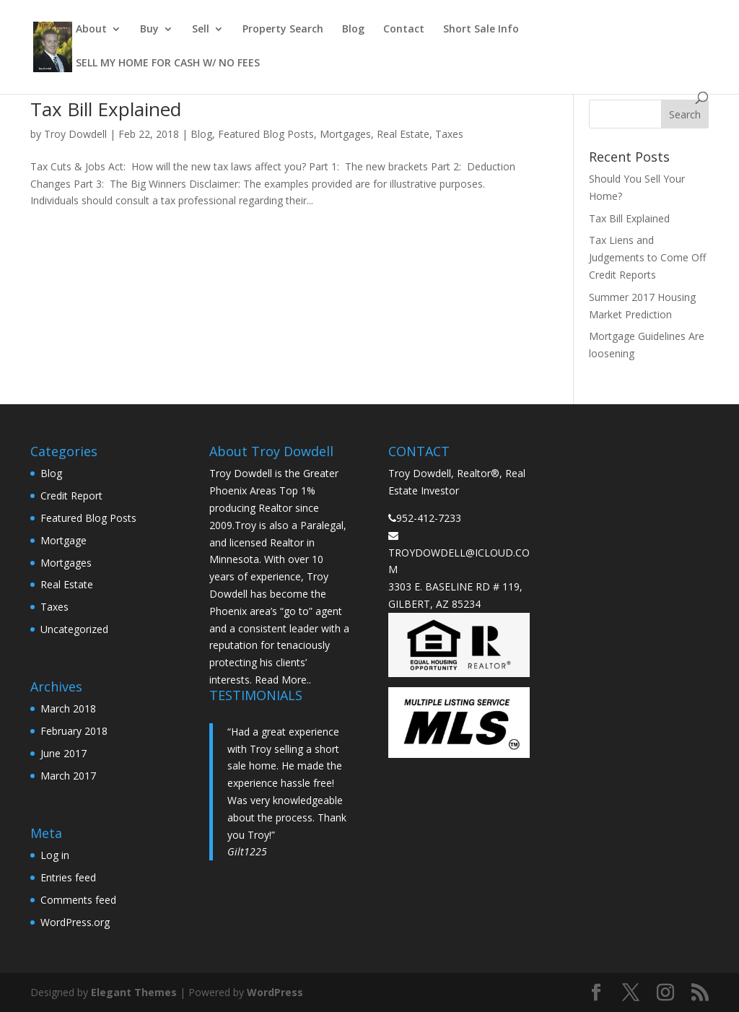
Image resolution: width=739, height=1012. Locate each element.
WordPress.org (75, 922)
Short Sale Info (481, 29)
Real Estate (403, 134)
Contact (403, 29)
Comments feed (78, 900)
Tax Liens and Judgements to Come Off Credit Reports (647, 257)
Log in (54, 855)
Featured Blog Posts (266, 134)
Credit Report (71, 495)
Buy (149, 29)
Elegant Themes (134, 992)
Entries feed (68, 877)
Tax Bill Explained (105, 109)
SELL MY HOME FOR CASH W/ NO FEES (168, 63)
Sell (200, 29)
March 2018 (68, 708)
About (91, 29)
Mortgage (63, 540)
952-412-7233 (428, 518)
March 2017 (68, 775)
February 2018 (74, 731)
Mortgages (345, 134)
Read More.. (283, 679)
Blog (353, 29)
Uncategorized (74, 629)
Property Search (282, 29)
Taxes (449, 134)
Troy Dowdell (75, 134)
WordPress (275, 992)
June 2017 (63, 753)
